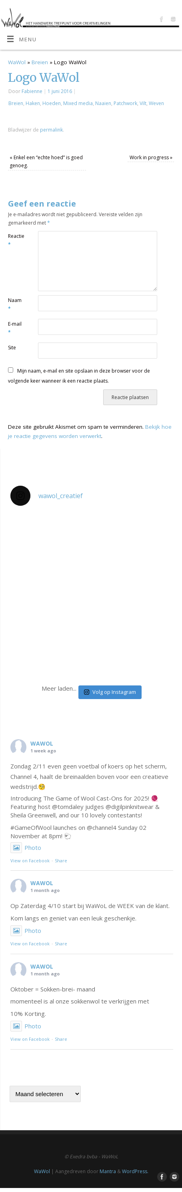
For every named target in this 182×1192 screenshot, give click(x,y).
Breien (40, 62)
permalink (51, 129)
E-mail (15, 328)
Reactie (15, 240)
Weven (156, 103)
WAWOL (41, 743)
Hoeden (51, 103)
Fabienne (32, 91)
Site (12, 347)
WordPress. (135, 1171)
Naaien (103, 103)
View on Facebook (30, 861)
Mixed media (78, 103)
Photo (25, 847)
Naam (15, 304)
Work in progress (151, 157)
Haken (33, 103)
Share (61, 861)
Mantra (108, 1171)
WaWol (17, 62)
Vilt (143, 103)
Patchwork (125, 103)
